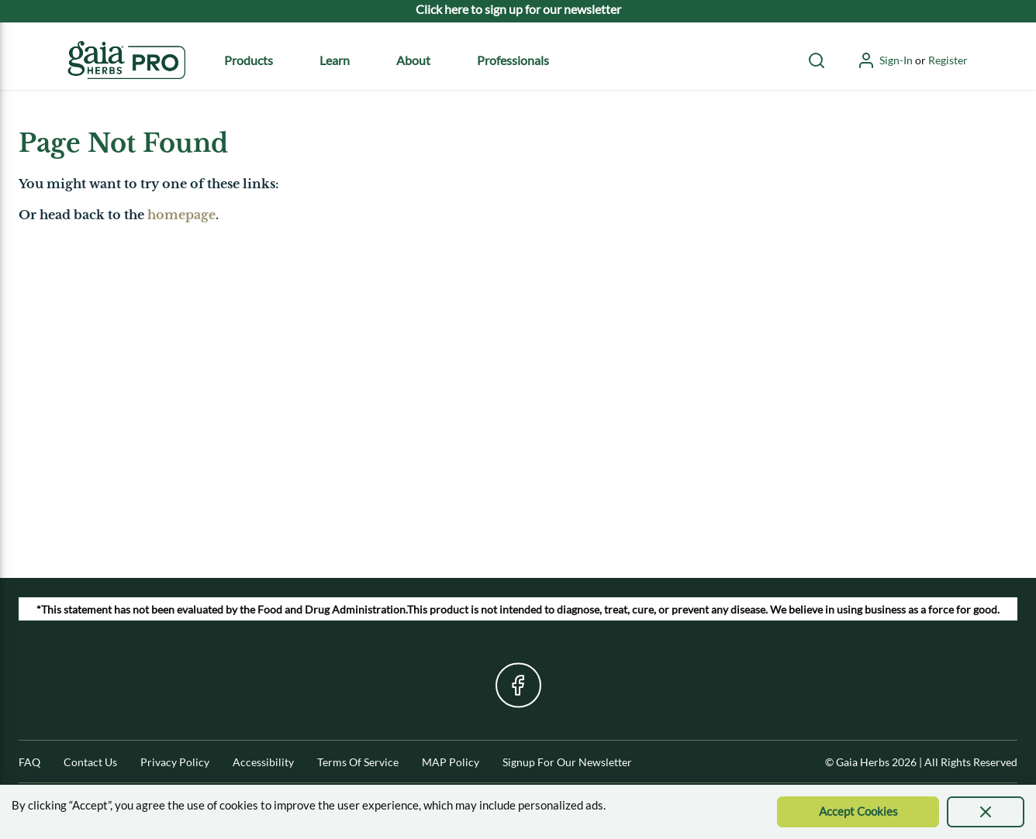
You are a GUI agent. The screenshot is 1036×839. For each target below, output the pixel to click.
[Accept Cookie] (858, 811)
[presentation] (985, 811)
